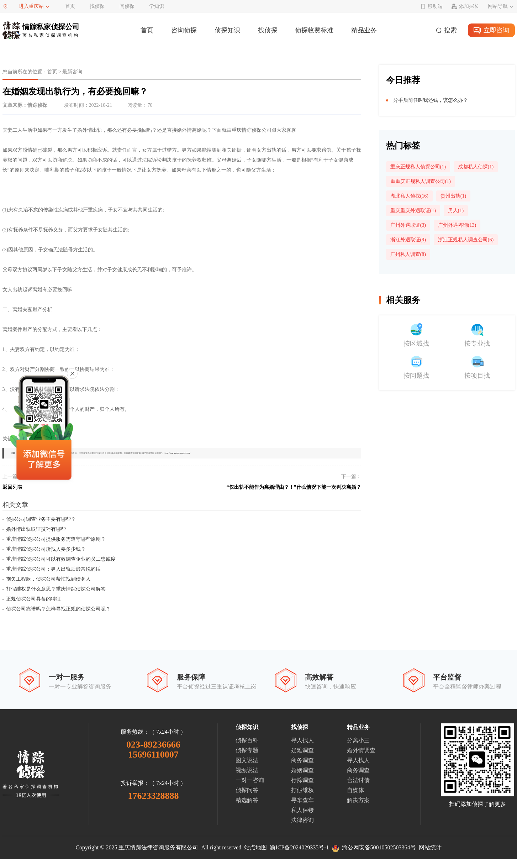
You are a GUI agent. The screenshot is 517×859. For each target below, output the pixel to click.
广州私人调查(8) (408, 254)
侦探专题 (247, 750)
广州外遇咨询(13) (457, 225)
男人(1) (456, 210)
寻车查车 (302, 800)
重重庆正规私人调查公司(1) (420, 181)
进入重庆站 (31, 6)
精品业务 (364, 30)
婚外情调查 (361, 750)
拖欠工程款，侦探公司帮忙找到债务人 (48, 579)
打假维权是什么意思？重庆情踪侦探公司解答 (56, 589)
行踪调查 (302, 780)
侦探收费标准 (314, 30)
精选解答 (247, 800)
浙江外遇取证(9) (408, 239)
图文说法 (247, 760)
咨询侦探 (184, 30)
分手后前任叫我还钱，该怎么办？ (430, 100)
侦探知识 (227, 30)
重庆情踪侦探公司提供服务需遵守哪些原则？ (56, 539)
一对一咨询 (250, 780)
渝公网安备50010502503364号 (374, 847)
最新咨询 (72, 71)
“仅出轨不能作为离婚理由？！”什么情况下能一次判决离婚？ (294, 487)
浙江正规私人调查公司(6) (466, 239)
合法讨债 (358, 780)
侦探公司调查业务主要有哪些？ (41, 519)
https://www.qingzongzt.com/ (177, 453)
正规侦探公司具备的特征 (33, 599)
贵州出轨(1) (453, 196)
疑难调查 (302, 750)
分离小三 (358, 740)
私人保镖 (302, 810)
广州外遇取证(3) (408, 225)
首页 (70, 6)
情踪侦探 (37, 105)
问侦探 (127, 6)
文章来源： (24, 105)
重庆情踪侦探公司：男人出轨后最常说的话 (53, 569)
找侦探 (97, 6)
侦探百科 (247, 740)
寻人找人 (302, 740)
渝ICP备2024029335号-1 (299, 847)
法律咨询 (302, 820)
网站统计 (430, 847)
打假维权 (302, 790)
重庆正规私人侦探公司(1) (418, 166)
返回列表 (12, 487)
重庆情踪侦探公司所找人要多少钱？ (46, 549)
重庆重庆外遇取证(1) (413, 210)
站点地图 (255, 847)
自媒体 (355, 790)
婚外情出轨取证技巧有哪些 (36, 529)
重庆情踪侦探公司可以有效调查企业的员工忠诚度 (61, 559)
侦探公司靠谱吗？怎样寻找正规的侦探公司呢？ (58, 609)
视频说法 (247, 770)
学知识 (156, 6)
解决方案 (358, 800)
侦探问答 (247, 790)
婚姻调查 (302, 770)
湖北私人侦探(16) (409, 196)
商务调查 (302, 760)
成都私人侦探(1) (476, 166)
